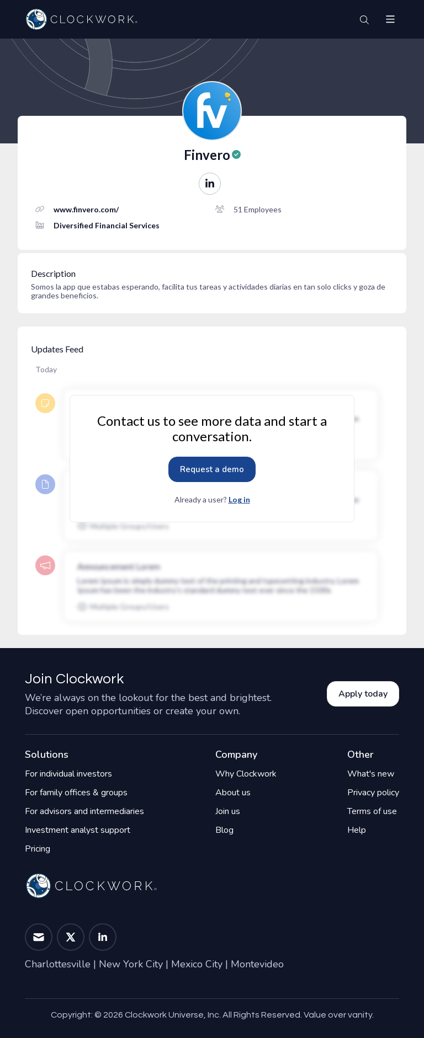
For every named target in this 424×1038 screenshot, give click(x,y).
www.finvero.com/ (86, 209)
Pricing (37, 849)
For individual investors (68, 774)
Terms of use (372, 811)
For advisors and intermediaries (84, 811)
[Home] (81, 19)
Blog (224, 830)
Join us (227, 811)
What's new (370, 774)
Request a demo (212, 469)
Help (356, 830)
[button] (390, 19)
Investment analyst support (77, 830)
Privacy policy (373, 792)
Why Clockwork (246, 774)
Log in (239, 499)
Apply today (363, 694)
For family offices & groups (76, 792)
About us (233, 792)
